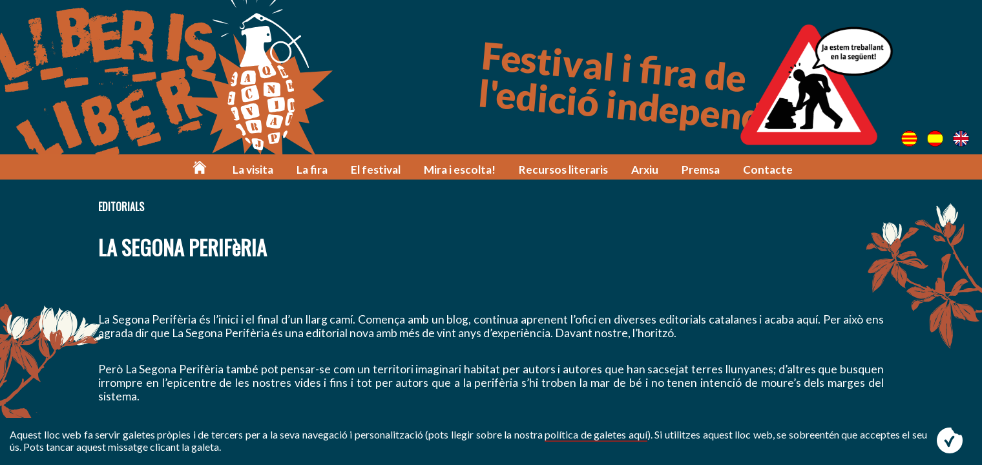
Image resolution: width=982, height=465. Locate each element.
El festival (376, 169)
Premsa (701, 169)
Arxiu (644, 169)
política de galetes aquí (596, 434)
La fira (312, 169)
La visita (253, 169)
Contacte (768, 169)
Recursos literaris (563, 169)
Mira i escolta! (460, 169)
